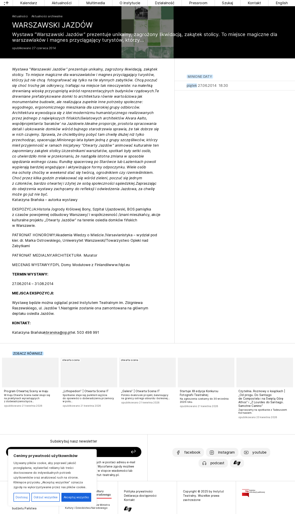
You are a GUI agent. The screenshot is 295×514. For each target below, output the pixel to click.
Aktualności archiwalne (47, 16)
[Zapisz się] (115, 452)
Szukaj (227, 3)
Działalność (165, 3)
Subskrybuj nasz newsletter (73, 441)
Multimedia (95, 3)
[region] (52, 477)
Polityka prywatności (138, 491)
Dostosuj (22, 497)
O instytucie (130, 3)
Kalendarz (28, 3)
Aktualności (61, 3)
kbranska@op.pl (57, 332)
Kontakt (254, 3)
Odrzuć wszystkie (46, 497)
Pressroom (198, 3)
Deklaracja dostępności (140, 495)
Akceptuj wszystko (76, 497)
